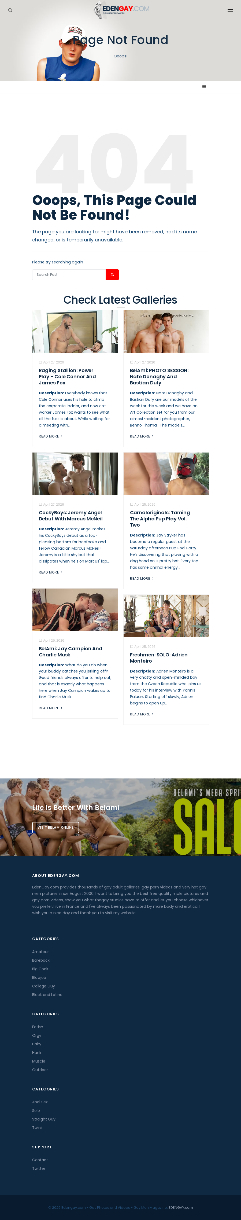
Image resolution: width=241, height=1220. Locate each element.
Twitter (38, 1168)
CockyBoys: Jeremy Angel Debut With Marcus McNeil (71, 515)
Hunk (36, 1052)
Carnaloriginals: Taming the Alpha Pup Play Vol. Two (160, 518)
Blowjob (39, 977)
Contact (40, 1160)
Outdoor (40, 1069)
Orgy (36, 1035)
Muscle (38, 1061)
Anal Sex (40, 1102)
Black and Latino (47, 994)
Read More (51, 436)
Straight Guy (43, 1119)
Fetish (37, 1027)
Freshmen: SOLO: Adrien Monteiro (159, 657)
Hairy (36, 1044)
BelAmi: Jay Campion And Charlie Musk (71, 651)
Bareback (41, 960)
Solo (36, 1110)
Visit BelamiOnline (56, 827)
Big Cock (40, 969)
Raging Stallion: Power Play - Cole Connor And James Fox (67, 376)
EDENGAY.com (181, 1207)
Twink (37, 1127)
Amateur (40, 951)
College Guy (43, 986)
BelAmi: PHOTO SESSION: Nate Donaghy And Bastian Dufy (159, 376)
